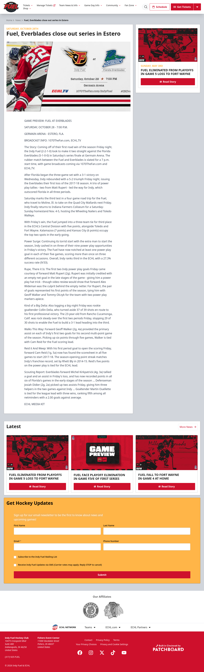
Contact (88, 640)
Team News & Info (70, 5)
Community (113, 5)
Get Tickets (182, 7)
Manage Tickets (46, 5)
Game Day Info (93, 5)
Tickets (28, 5)
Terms (116, 640)
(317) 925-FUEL (12, 656)
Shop (27, 8)
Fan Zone (131, 5)
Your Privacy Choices (86, 644)
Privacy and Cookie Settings (114, 644)
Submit (102, 574)
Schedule (159, 7)
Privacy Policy (103, 640)
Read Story (168, 81)
